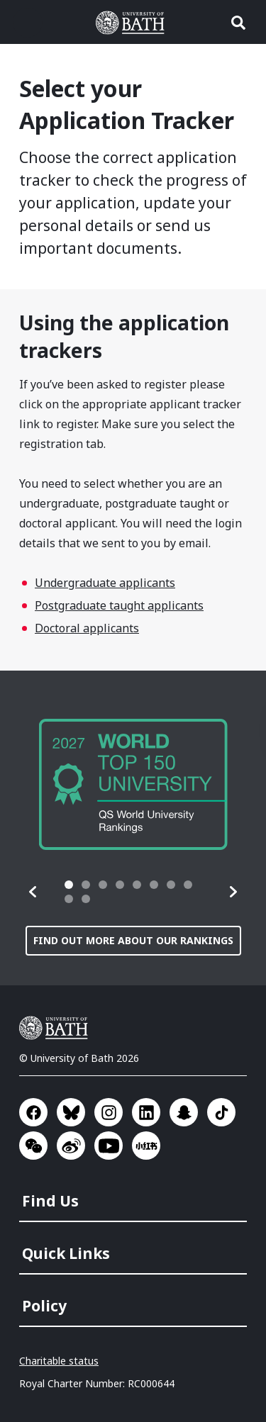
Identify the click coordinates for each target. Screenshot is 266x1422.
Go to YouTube (108, 1145)
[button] (33, 892)
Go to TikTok (221, 1112)
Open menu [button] (28, 23)
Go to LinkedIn (146, 1112)
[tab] (69, 884)
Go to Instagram (108, 1112)
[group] (133, 784)
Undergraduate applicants (105, 582)
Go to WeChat (33, 1145)
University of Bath (56, 1028)
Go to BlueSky (71, 1112)
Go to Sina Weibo (71, 1145)
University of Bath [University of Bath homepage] (133, 22)
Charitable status (59, 1360)
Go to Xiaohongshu (146, 1145)
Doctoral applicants (87, 628)
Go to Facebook (33, 1112)
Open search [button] (238, 23)
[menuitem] (134, 1196)
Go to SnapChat (184, 1112)
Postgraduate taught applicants (119, 605)
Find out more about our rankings (133, 940)
